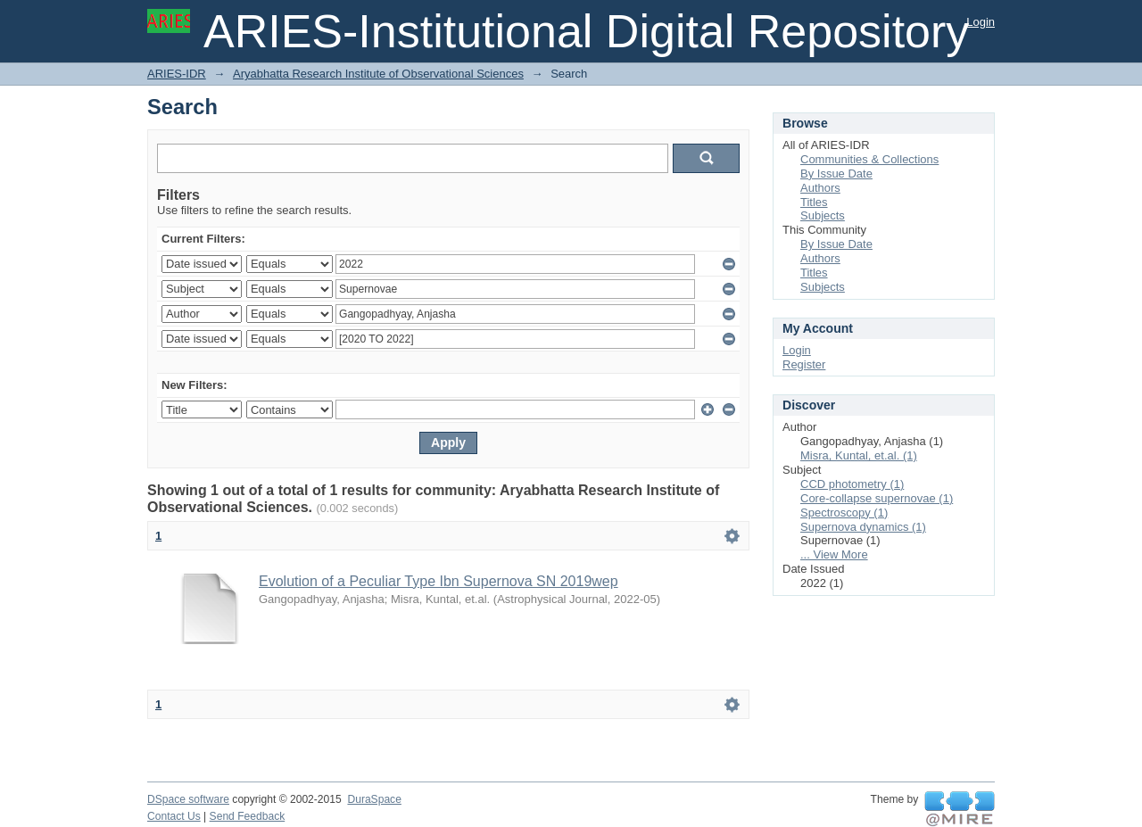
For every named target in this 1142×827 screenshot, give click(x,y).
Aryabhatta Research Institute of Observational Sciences (378, 73)
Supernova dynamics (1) (863, 526)
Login (980, 22)
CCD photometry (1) (852, 484)
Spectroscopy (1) (844, 512)
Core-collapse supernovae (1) (876, 498)
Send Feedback (248, 816)
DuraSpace (374, 799)
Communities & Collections (869, 159)
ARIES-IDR (176, 73)
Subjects (822, 215)
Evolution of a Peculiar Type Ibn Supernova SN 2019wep (438, 581)
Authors (820, 187)
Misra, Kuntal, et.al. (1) (858, 455)
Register (803, 364)
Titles (814, 202)
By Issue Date (836, 173)
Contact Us (174, 816)
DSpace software (188, 799)
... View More (834, 554)
